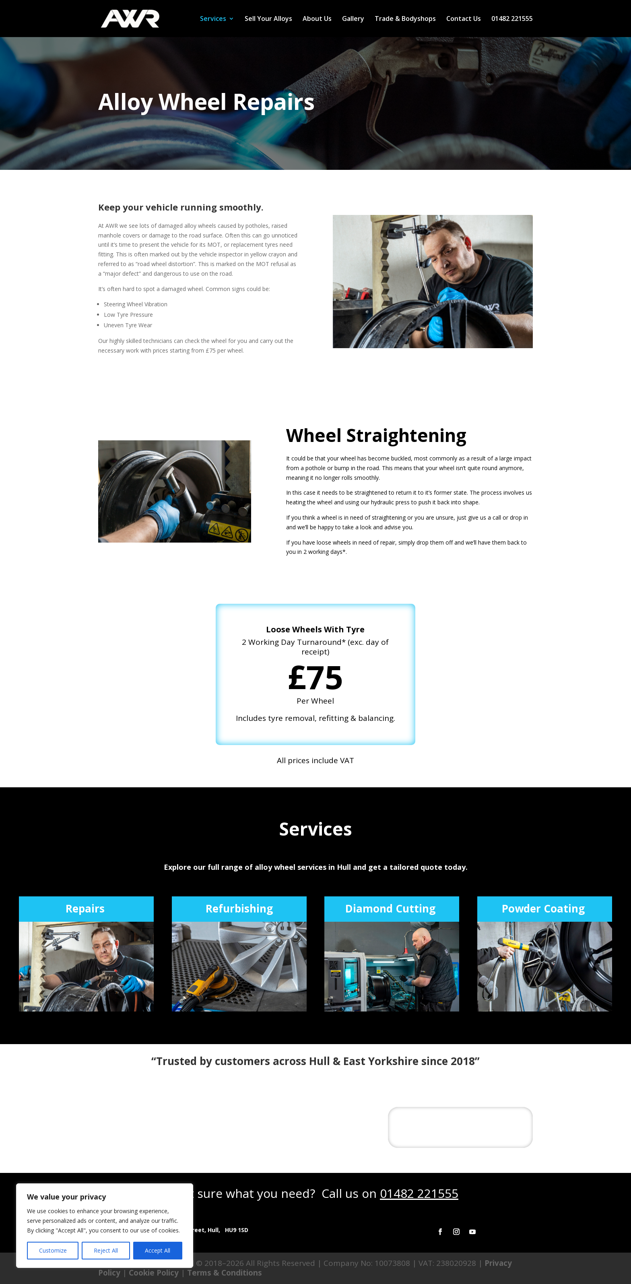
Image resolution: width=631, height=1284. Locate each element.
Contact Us (463, 19)
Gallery (353, 19)
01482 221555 (512, 19)
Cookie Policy (154, 1272)
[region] (104, 1225)
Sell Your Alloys (268, 19)
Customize (53, 1250)
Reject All (106, 1250)
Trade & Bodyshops (405, 19)
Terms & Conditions (224, 1272)
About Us (317, 19)
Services (213, 19)
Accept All (157, 1250)
